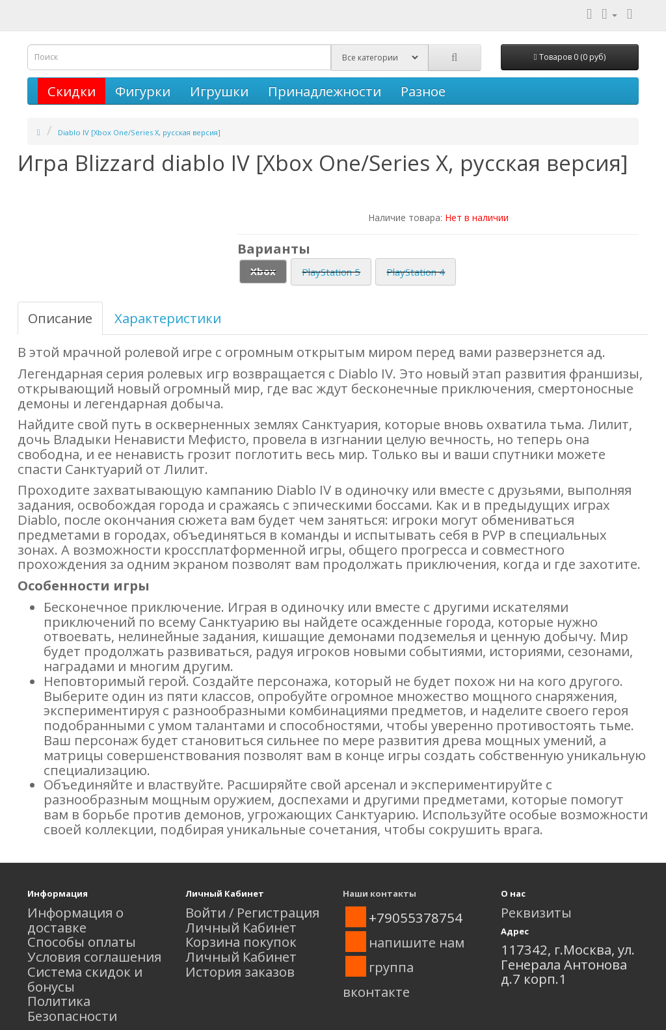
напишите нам (416, 942)
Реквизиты (536, 912)
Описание (60, 318)
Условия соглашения (94, 956)
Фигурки (142, 91)
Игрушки (219, 91)
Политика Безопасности (72, 1008)
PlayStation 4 (415, 271)
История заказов (240, 971)
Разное (423, 91)
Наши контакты (379, 893)
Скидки (71, 91)
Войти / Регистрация (252, 912)
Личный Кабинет (241, 927)
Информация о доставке (75, 919)
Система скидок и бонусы (84, 979)
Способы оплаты (81, 941)
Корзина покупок (241, 941)
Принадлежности (324, 91)
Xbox (263, 271)
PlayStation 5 (331, 271)
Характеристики (167, 318)
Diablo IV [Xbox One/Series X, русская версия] (139, 132)
